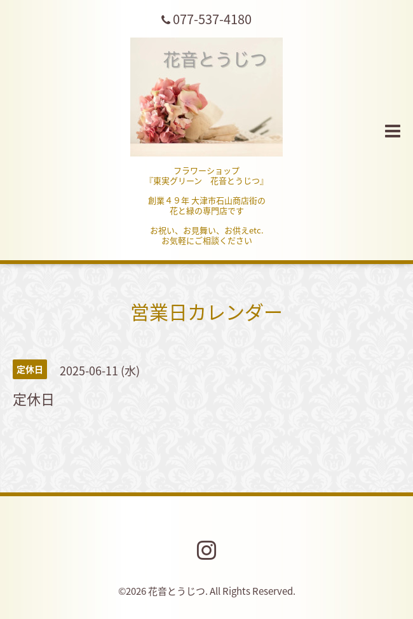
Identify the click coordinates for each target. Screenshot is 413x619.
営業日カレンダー (206, 311)
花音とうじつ (176, 591)
